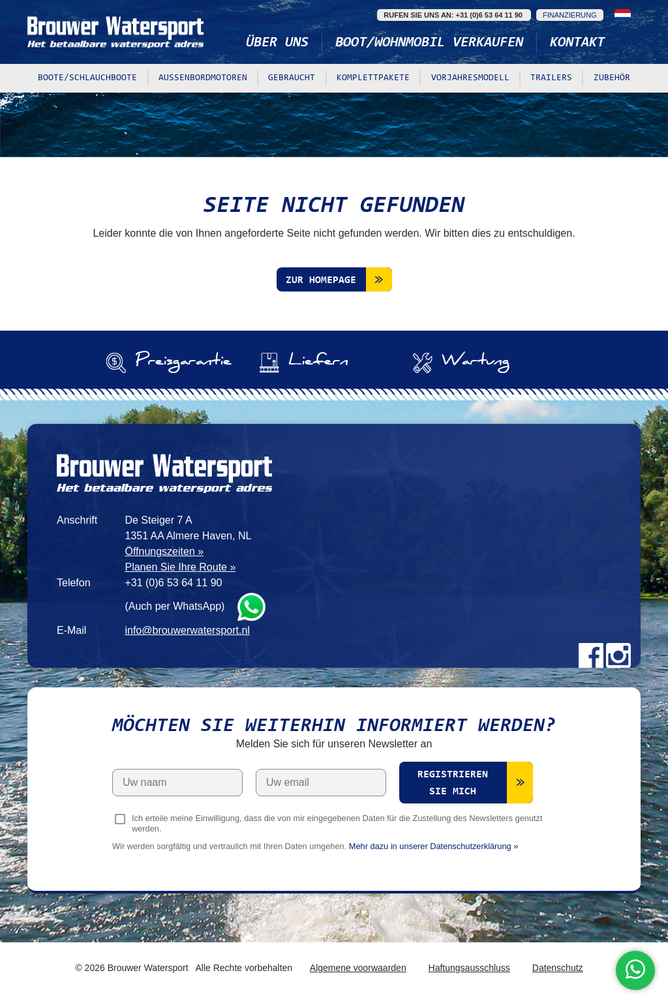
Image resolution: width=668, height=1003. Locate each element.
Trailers (551, 78)
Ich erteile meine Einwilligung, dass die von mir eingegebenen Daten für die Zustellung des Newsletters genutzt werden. (337, 823)
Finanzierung (570, 15)
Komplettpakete (373, 78)
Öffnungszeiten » (164, 551)
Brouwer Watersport (115, 32)
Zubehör (612, 78)
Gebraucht (291, 78)
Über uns (277, 43)
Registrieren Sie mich (453, 783)
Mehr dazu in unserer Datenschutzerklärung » (434, 846)
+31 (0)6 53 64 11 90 (173, 582)
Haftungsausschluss (469, 968)
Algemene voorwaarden (358, 968)
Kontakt (577, 43)
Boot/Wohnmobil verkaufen (429, 43)
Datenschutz (557, 968)
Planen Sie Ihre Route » (180, 567)
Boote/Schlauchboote (87, 78)
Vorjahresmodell (470, 78)
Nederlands (623, 15)
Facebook (591, 655)
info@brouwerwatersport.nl (187, 630)
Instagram (618, 655)
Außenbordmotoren (203, 78)
